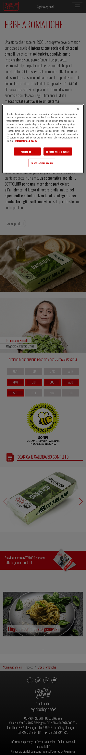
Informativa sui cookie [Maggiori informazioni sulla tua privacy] (26, 140)
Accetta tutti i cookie (58, 151)
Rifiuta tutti (27, 151)
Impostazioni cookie (42, 162)
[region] (43, 138)
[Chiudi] (78, 109)
